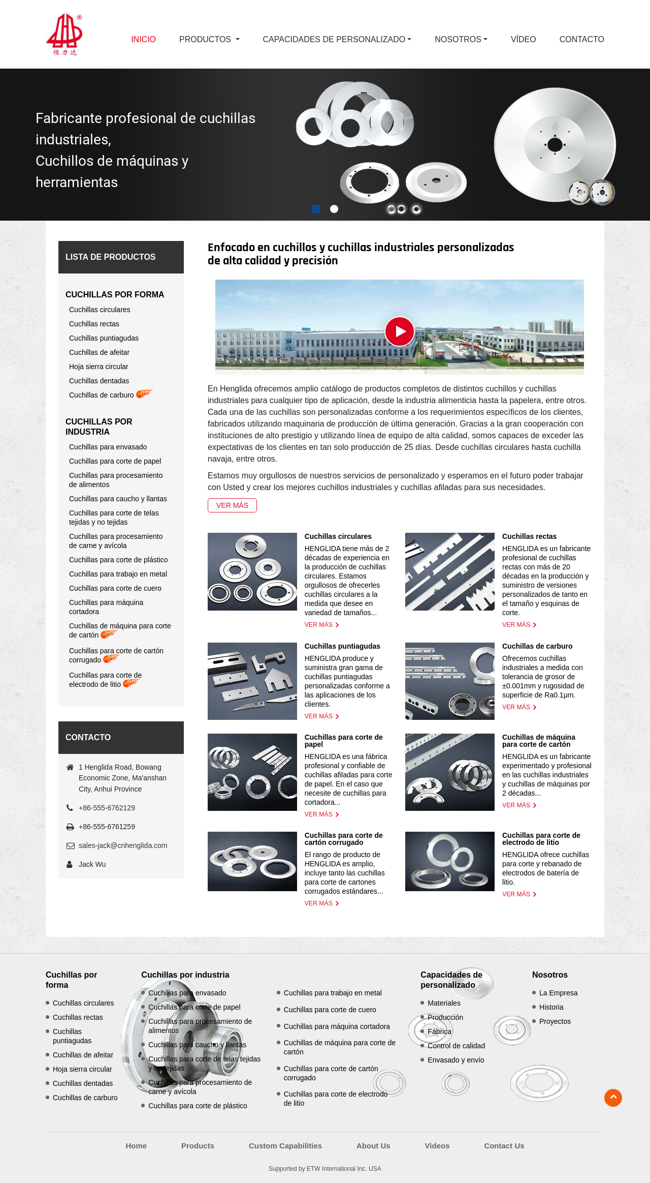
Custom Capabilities (285, 1145)
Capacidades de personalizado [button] (334, 39)
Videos (437, 1145)
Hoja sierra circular (98, 366)
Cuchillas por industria (99, 426)
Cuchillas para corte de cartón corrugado (344, 839)
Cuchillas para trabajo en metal (118, 574)
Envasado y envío (456, 1060)
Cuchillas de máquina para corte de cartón (538, 741)
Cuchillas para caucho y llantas (118, 499)
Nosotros (550, 974)
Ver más (232, 505)
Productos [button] (206, 39)
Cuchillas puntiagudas (342, 646)
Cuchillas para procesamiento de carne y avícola (115, 541)
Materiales (444, 1003)
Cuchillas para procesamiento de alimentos (115, 480)
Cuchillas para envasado (108, 447)
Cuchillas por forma (115, 294)
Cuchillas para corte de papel (344, 741)
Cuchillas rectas (529, 536)
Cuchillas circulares (338, 536)
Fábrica (439, 1031)
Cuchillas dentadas (99, 381)
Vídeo (523, 39)
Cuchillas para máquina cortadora (106, 607)
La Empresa (558, 993)
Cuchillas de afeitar (99, 352)
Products (197, 1145)
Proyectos (555, 1021)
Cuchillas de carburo (537, 646)
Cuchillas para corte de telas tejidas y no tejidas (114, 517)
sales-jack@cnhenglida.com (123, 845)
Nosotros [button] (458, 39)
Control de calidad (456, 1046)
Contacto (582, 39)
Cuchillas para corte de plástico (118, 560)
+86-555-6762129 (107, 808)
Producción (445, 1017)
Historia (551, 1007)
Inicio (143, 39)
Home (136, 1145)
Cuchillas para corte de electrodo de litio (541, 839)
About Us (373, 1145)
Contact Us (504, 1145)
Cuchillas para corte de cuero (115, 588)
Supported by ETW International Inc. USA (325, 1168)
